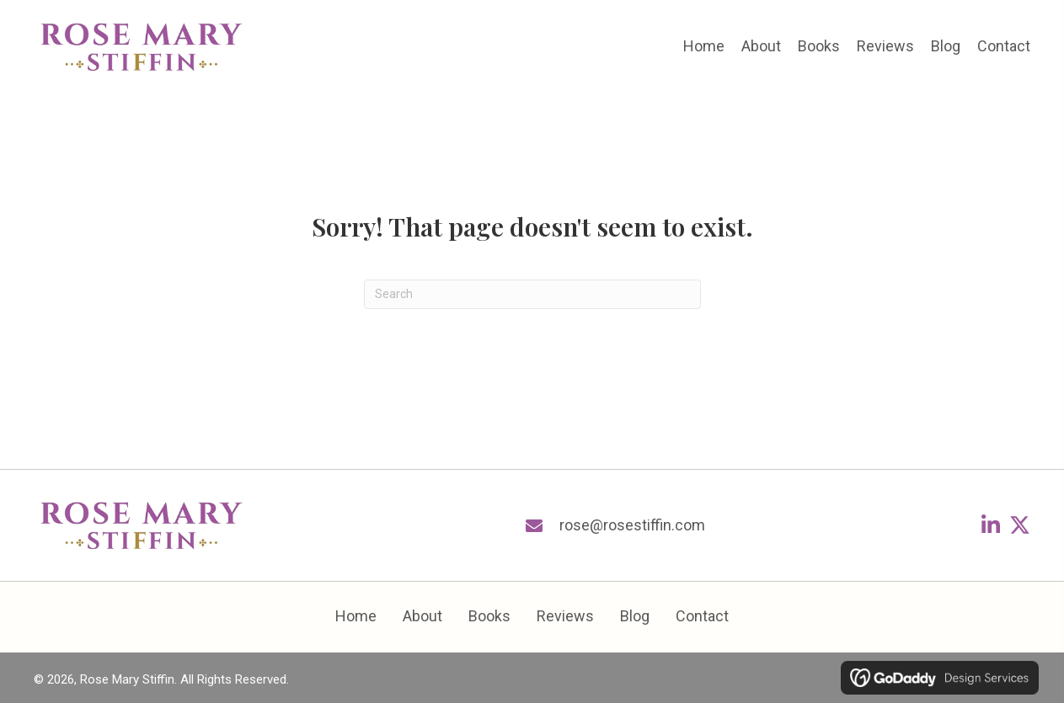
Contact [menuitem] (702, 616)
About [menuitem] (422, 616)
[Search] (532, 294)
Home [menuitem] (356, 616)
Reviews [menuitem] (565, 616)
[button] (990, 524)
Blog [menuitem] (635, 616)
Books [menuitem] (489, 616)
